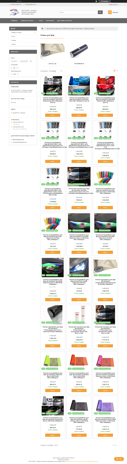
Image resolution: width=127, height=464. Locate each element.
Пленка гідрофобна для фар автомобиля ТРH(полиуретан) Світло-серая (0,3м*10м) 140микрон (53, 329)
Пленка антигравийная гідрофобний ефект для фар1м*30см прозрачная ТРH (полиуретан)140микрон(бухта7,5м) (79, 145)
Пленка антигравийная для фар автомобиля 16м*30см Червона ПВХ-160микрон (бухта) (105, 100)
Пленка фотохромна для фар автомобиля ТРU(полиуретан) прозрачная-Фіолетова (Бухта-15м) (79, 330)
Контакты (50, 20)
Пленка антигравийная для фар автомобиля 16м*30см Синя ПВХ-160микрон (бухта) (79, 99)
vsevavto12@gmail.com (20, 142)
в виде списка (117, 71)
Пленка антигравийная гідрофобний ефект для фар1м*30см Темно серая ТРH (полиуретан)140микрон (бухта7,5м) (53, 192)
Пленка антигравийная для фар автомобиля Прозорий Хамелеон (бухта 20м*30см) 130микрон (52, 282)
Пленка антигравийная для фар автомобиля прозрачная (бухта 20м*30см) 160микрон (52, 419)
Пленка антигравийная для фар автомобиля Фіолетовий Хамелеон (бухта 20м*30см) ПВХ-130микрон (105, 420)
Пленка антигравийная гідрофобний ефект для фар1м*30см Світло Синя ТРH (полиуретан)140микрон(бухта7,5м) (105, 145)
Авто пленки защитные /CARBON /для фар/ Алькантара (64, 28)
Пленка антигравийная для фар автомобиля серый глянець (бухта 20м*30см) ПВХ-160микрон (79, 420)
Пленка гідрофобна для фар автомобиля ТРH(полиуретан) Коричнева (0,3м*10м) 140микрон (105, 282)
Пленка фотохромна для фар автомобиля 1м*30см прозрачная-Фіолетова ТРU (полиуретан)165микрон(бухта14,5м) (79, 191)
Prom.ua (72, 458)
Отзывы (13, 40)
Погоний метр (79, 63)
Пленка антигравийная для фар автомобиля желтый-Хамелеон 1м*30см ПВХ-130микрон (52, 237)
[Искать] (100, 12)
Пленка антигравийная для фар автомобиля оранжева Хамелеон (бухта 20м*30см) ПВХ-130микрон (105, 375)
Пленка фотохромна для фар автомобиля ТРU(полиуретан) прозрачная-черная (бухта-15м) (105, 330)
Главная (14, 20)
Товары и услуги (27, 20)
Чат (119, 459)
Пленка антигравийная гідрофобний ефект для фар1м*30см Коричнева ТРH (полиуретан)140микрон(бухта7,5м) (52, 145)
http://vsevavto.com (18, 139)
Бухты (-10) (52, 63)
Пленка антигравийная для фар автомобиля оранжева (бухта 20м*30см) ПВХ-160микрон (79, 375)
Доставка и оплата (64, 20)
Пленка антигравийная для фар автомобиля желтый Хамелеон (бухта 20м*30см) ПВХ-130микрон (105, 191)
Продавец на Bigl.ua (63, 459)
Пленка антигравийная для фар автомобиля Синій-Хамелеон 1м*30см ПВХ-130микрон (79, 282)
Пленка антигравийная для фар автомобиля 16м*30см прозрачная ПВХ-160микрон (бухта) (52, 100)
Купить (53, 115)
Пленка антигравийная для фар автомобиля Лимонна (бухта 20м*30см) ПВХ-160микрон (52, 375)
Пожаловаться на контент (73, 461)
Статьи (13, 44)
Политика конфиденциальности (89, 461)
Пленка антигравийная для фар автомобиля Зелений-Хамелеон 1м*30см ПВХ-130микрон (105, 237)
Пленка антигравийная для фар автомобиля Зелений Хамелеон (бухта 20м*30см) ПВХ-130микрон (79, 237)
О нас (41, 20)
